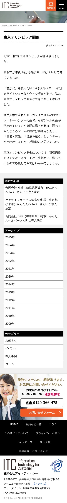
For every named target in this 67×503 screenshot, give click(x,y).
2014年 (10, 284)
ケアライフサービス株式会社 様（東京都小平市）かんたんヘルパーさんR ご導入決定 (31, 204)
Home (3, 25)
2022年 (10, 260)
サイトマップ (24, 442)
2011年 (10, 308)
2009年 (10, 323)
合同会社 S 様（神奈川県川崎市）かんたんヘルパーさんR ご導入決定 (31, 218)
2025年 (10, 237)
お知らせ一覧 (34, 424)
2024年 (10, 245)
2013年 (10, 292)
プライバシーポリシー (49, 433)
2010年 (10, 315)
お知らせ (11, 340)
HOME (14, 424)
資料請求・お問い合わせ (33, 451)
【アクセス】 (40, 483)
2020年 (10, 276)
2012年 (10, 300)
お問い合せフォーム (42, 412)
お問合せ (51, 8)
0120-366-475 (41, 402)
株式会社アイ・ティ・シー (21, 467)
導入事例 (11, 356)
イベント (11, 348)
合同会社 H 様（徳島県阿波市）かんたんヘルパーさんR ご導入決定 (31, 189)
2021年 (10, 268)
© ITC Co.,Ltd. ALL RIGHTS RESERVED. (23, 498)
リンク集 (45, 442)
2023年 (10, 253)
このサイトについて (16, 433)
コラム (10, 25)
